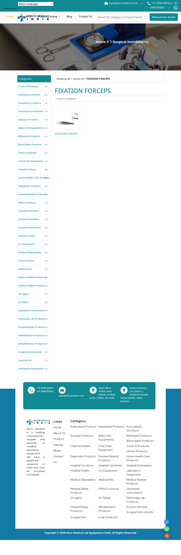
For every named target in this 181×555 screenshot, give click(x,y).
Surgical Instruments (30, 351)
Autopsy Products (28, 119)
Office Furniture (27, 202)
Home (9, 16)
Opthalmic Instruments (31, 310)
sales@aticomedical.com (123, 3)
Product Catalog (48, 16)
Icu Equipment (26, 244)
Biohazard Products (29, 136)
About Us (25, 16)
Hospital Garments (28, 219)
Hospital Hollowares (29, 227)
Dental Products (27, 169)
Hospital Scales (26, 235)
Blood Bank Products (30, 144)
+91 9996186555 (161, 3)
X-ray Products (26, 260)
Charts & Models (27, 152)
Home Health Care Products (34, 177)
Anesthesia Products (29, 102)
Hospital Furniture (28, 210)
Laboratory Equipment (31, 368)
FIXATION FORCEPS (66, 133)
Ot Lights (23, 293)
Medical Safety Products (31, 285)
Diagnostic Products (29, 185)
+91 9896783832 (45, 391)
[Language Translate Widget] (35, 4)
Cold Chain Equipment (30, 161)
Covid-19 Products (28, 86)
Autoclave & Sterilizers (30, 111)
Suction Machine (136, 507)
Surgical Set (24, 360)
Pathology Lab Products (31, 318)
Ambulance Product (29, 94)
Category (78, 421)
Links (57, 421)
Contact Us (85, 16)
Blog (69, 16)
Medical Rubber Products (32, 277)
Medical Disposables (29, 252)
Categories (25, 78)
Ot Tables (23, 302)
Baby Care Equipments (31, 127)
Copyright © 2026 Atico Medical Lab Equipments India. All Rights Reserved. (90, 532)
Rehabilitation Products (31, 335)
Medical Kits (25, 268)
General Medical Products (32, 194)
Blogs (56, 450)
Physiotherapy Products (31, 327)
